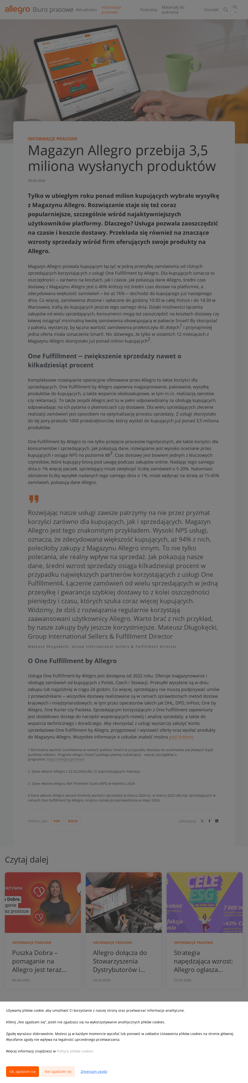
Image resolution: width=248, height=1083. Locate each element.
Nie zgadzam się (58, 1071)
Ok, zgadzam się (22, 1071)
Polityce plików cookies (75, 1051)
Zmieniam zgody (94, 1071)
